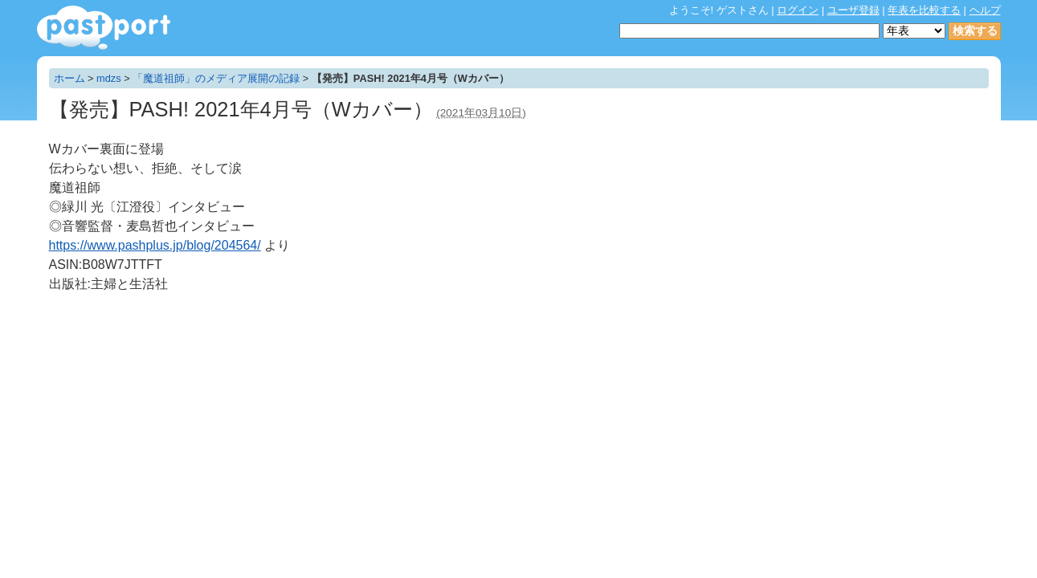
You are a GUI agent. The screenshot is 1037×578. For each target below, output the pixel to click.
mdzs (108, 78)
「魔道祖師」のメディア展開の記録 (216, 78)
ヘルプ (985, 10)
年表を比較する (924, 10)
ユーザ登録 (853, 10)
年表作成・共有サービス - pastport (103, 28)
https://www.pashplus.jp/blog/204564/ (155, 245)
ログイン (798, 10)
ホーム (69, 78)
